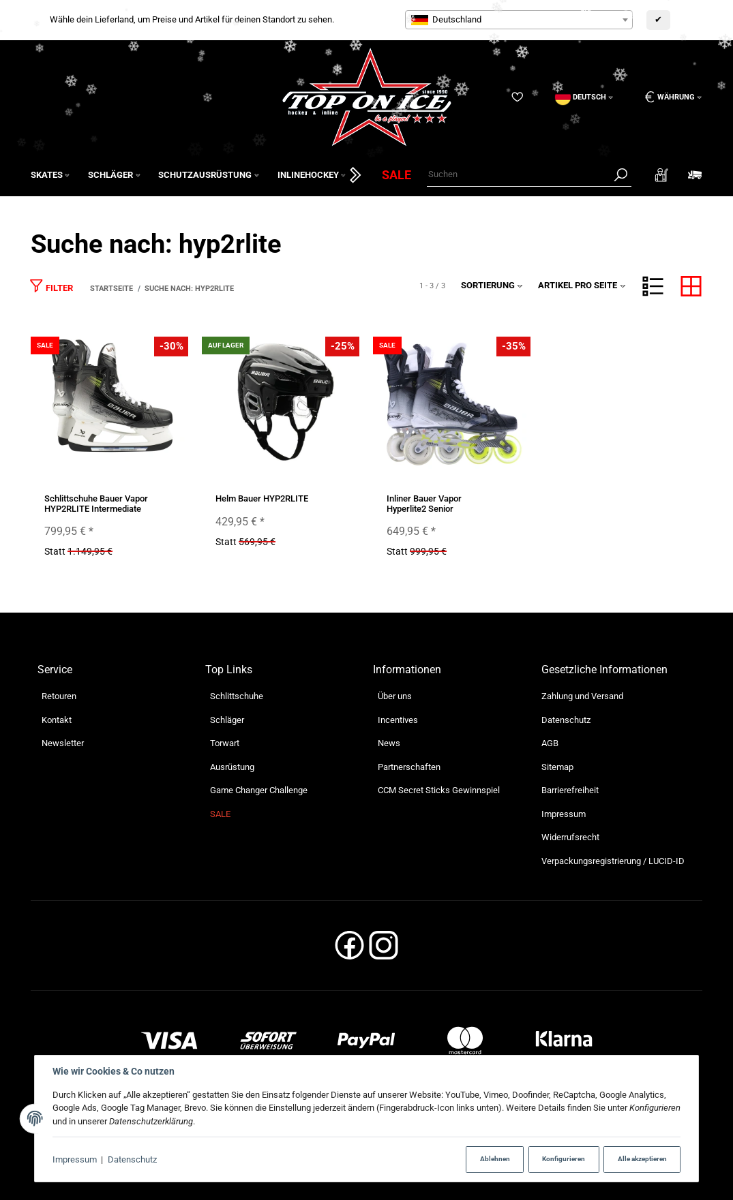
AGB (549, 743)
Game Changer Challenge (259, 790)
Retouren (59, 696)
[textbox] (519, 20)
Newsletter (63, 743)
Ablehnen (495, 1159)
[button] (652, 286)
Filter (51, 285)
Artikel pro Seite (582, 285)
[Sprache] (584, 97)
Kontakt (57, 720)
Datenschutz (132, 1159)
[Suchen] (518, 175)
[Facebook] (349, 949)
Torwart (224, 743)
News (389, 743)
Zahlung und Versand (582, 696)
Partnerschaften (409, 767)
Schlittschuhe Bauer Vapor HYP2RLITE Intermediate (96, 503)
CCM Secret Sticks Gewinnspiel (439, 790)
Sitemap (557, 767)
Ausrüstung (232, 767)
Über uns (395, 696)
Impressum (75, 1159)
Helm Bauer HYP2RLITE (261, 498)
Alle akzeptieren (642, 1159)
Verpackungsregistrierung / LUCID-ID (613, 861)
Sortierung (492, 285)
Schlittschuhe (236, 696)
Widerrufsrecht (570, 837)
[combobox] (519, 19)
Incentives (398, 720)
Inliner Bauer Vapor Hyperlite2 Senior (424, 503)
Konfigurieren (563, 1159)
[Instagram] (383, 949)
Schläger (227, 720)
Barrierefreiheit (570, 790)
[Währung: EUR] (668, 97)
